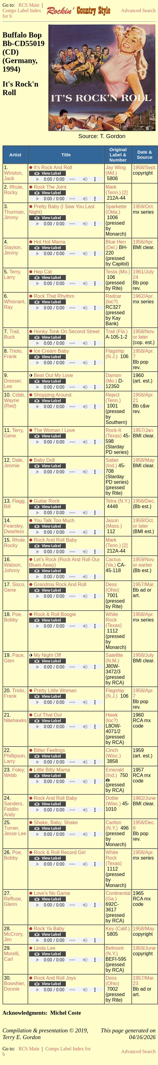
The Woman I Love (54, 430)
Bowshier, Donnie (14, 986)
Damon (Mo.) (114, 378)
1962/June (144, 798)
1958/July (143, 655)
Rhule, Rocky (14, 189)
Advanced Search (138, 10)
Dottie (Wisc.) (113, 801)
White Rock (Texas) (114, 620)
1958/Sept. (144, 167)
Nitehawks (15, 720)
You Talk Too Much (54, 520)
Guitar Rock (46, 501)
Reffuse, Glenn (13, 901)
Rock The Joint (50, 187)
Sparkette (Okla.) (116, 209)
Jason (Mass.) (114, 523)
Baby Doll (44, 460)
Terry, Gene (14, 433)
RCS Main (28, 5)
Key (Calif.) (118, 928)
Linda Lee (44, 948)
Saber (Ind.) (112, 463)
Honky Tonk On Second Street (67, 331)
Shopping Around (52, 394)
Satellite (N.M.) (114, 658)
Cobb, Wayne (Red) (14, 400)
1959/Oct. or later (143, 523)
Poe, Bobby (13, 617)
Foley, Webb (14, 772)
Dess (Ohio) (112, 587)
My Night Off (47, 655)
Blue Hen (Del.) (116, 244)
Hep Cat (43, 271)
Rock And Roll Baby (55, 540)
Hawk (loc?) (112, 717)
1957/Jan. (143, 430)
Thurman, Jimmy (14, 214)
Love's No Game (52, 893)
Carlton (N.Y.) (114, 825)
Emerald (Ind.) (115, 772)
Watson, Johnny (13, 567)
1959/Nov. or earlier (144, 562)
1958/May (143, 460)
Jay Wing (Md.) (116, 170)
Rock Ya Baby (49, 928)
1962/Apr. (143, 296)
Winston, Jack (13, 175)
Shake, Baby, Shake (56, 822)
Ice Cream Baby (51, 351)
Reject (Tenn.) (113, 397)
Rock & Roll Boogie (55, 614)
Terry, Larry (12, 274)
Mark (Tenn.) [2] (117, 189)
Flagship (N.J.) (115, 353)
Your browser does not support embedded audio (66, 179)
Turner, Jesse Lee (15, 830)
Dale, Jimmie (14, 463)
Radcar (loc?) (114, 299)
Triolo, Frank (13, 353)
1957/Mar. (144, 584)
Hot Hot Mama (49, 241)
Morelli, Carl (12, 956)
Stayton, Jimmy (13, 250)
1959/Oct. (143, 206)
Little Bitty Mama (52, 769)
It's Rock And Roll (53, 167)
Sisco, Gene (14, 587)
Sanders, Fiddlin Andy (14, 809)
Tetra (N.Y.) (118, 501)
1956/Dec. (144, 501)
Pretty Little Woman (55, 690)
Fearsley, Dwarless (14, 528)
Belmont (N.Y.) (115, 951)
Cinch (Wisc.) (113, 753)
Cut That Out (48, 715)
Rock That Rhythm (54, 296)
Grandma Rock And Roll (60, 584)
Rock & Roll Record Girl (59, 852)
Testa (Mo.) (118, 271)
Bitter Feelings (49, 750)
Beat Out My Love (53, 375)
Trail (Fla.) (117, 331)
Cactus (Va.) (113, 562)
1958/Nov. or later (144, 334)
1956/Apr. (143, 241)
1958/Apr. (143, 614)
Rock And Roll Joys (55, 978)
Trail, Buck (12, 334)
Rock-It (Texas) (114, 433)
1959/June (144, 948)
